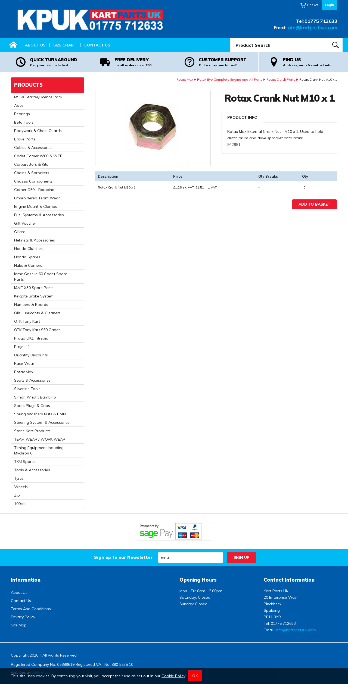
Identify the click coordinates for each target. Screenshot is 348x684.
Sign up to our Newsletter (123, 557)
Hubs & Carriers (28, 265)
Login (329, 5)
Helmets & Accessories (34, 240)
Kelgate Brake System (34, 296)
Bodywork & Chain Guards (38, 130)
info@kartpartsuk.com (312, 27)
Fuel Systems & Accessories (39, 214)
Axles (19, 105)
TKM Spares (25, 461)
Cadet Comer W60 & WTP (38, 155)
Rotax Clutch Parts (280, 79)
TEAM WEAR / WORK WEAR (39, 439)
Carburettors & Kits (31, 164)
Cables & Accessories (33, 147)
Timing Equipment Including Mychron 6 (39, 450)
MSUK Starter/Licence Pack (38, 97)
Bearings (22, 113)
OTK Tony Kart (27, 321)
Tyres (19, 478)
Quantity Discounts (31, 355)
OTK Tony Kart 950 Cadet (37, 329)
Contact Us (97, 45)
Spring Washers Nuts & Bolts (40, 414)
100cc (19, 503)
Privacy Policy (23, 616)
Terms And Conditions (31, 608)
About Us (35, 45)
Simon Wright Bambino (35, 397)
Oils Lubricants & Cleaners (37, 312)
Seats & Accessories (32, 380)
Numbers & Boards (31, 304)
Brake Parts (24, 139)
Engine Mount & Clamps (35, 206)
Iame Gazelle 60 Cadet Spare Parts (40, 276)
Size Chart (64, 45)
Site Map (19, 625)
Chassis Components (33, 181)
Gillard (20, 231)
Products (28, 85)
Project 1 (22, 346)
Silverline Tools (27, 388)
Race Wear (24, 363)
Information (26, 580)
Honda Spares (27, 257)
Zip (17, 495)
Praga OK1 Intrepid (31, 338)
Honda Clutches (28, 248)
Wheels (21, 486)
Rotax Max (184, 79)
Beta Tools (23, 122)
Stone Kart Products (32, 430)
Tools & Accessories (32, 469)
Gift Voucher (25, 223)
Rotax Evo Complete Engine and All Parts (229, 79)
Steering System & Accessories (42, 422)
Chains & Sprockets (31, 172)
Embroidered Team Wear (37, 198)
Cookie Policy (173, 675)
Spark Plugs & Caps (32, 405)
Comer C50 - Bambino (34, 189)
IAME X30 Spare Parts (34, 287)
